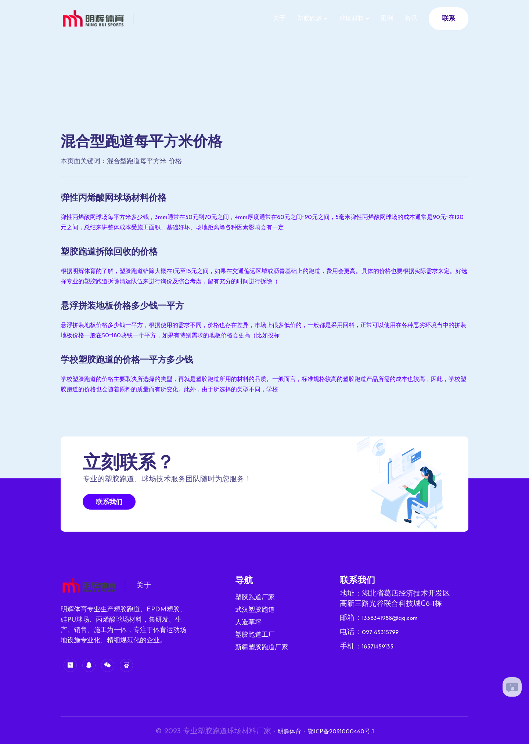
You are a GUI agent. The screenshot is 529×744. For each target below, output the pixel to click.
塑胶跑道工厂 (255, 635)
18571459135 (381, 646)
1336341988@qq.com (395, 618)
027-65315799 (384, 632)
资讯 (408, 18)
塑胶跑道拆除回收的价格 (117, 252)
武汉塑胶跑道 (255, 610)
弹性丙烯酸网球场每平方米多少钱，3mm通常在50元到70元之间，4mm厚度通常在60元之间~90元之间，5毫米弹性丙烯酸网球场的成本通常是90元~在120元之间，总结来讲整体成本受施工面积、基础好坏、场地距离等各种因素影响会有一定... (264, 222)
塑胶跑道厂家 (255, 597)
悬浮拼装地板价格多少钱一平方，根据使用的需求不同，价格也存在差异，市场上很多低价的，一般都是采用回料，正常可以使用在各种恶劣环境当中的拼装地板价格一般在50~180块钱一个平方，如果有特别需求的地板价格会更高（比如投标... (263, 330)
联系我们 (109, 502)
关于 (255, 18)
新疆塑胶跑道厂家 (261, 647)
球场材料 (338, 19)
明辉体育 (282, 731)
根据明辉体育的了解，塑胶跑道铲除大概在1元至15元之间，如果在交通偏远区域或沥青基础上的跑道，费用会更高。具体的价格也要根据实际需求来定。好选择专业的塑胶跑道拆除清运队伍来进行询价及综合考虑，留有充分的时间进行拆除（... (263, 276)
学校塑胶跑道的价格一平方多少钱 (138, 360)
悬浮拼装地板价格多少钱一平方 (133, 306)
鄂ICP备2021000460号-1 (343, 731)
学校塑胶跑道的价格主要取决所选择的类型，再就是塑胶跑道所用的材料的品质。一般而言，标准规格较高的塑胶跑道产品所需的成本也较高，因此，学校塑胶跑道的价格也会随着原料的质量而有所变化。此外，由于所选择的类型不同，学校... (263, 384)
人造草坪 (248, 622)
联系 (448, 18)
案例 (379, 18)
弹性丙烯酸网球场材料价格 (122, 198)
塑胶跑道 (291, 19)
